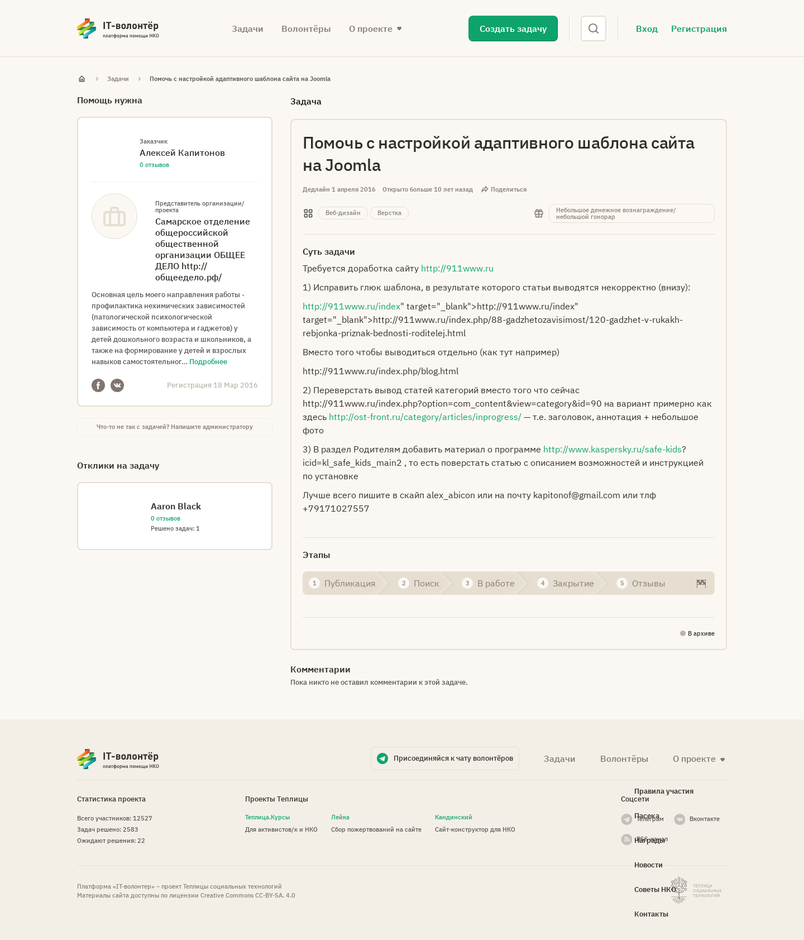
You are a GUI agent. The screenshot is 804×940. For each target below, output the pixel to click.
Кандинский (453, 817)
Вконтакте (705, 819)
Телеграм (650, 819)
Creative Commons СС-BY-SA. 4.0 (247, 895)
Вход (647, 28)
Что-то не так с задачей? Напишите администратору (175, 427)
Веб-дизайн (343, 213)
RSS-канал (652, 839)
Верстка (389, 213)
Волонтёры (306, 28)
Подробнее (208, 361)
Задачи (248, 28)
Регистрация (699, 28)
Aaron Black (176, 506)
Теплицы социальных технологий (232, 886)
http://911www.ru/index (351, 306)
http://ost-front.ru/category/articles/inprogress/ (425, 416)
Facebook (98, 385)
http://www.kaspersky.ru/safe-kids (612, 449)
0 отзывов (154, 165)
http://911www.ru (457, 268)
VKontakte (117, 385)
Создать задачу (513, 28)
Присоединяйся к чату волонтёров (453, 758)
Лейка (340, 817)
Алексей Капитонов (182, 152)
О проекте (371, 28)
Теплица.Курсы (267, 817)
